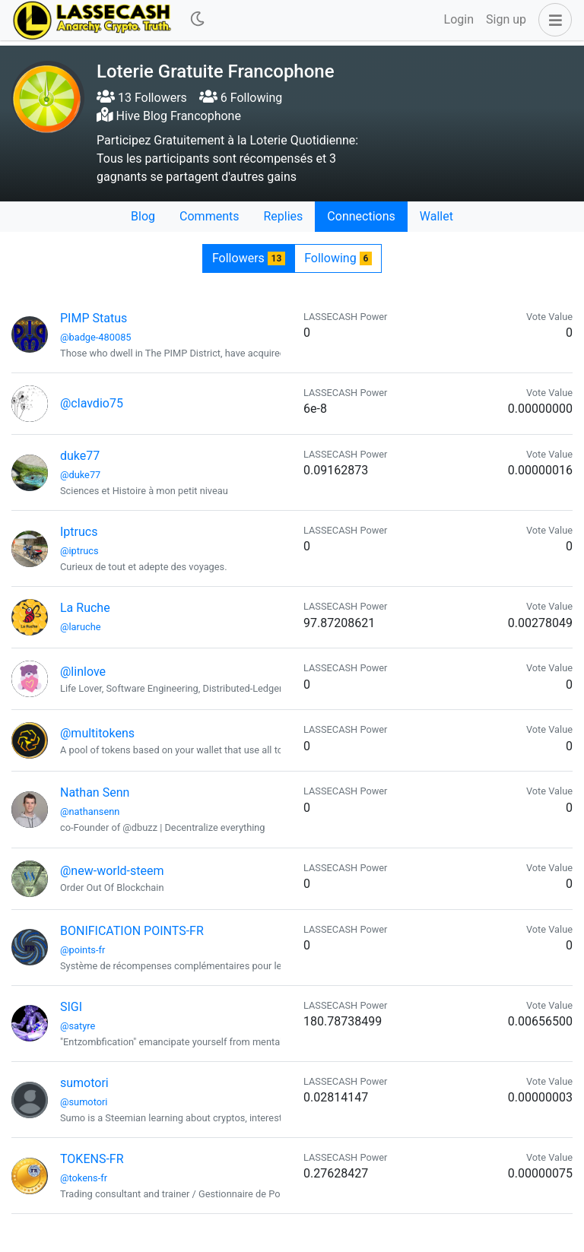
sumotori (84, 1083)
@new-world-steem (112, 871)
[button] (552, 19)
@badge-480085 (96, 337)
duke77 (80, 456)
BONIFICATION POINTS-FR (132, 931)
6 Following (240, 97)
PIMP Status (93, 318)
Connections (361, 216)
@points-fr (82, 950)
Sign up (506, 19)
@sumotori (83, 1102)
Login (459, 19)
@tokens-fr (83, 1178)
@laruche (80, 626)
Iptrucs (78, 532)
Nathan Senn (94, 792)
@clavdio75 (91, 403)
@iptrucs (79, 550)
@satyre (77, 1026)
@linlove (83, 671)
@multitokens (97, 733)
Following (338, 258)
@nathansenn (89, 811)
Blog (143, 216)
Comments (209, 216)
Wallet (436, 216)
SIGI (71, 1007)
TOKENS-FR (92, 1159)
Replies (283, 216)
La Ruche (85, 608)
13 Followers (142, 97)
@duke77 (80, 474)
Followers (248, 258)
